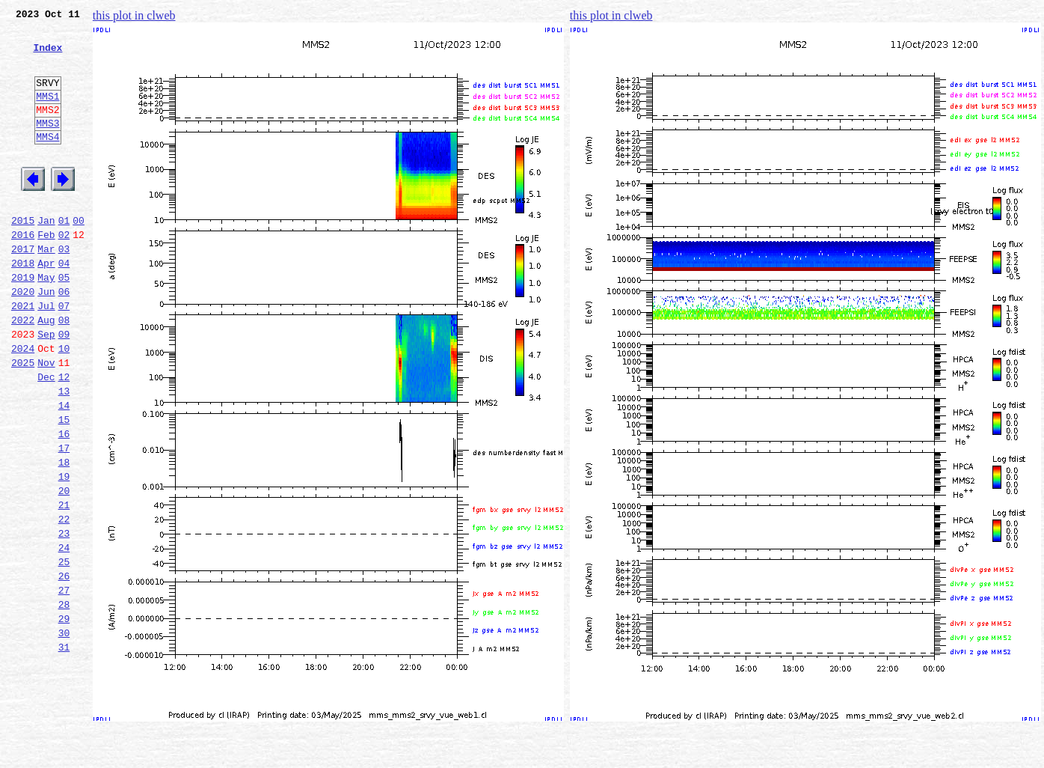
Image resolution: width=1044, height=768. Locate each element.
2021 (22, 355)
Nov (46, 420)
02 (64, 272)
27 (64, 684)
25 (64, 651)
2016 (22, 272)
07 (64, 355)
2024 (22, 404)
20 (64, 569)
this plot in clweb (134, 15)
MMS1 (47, 114)
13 (64, 453)
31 (64, 750)
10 (64, 404)
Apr (46, 305)
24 (64, 634)
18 (64, 536)
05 (64, 322)
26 (64, 667)
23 (64, 618)
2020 (22, 338)
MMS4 (47, 161)
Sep (46, 387)
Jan (46, 256)
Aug (46, 371)
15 (64, 486)
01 (64, 256)
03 (64, 289)
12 (64, 437)
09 (64, 387)
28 (64, 700)
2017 (22, 289)
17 (64, 519)
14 (64, 470)
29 (64, 717)
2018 (22, 305)
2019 (22, 322)
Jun (46, 338)
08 (64, 371)
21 (64, 585)
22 (64, 602)
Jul (46, 355)
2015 (22, 256)
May (46, 322)
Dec (46, 437)
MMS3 (47, 145)
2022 (22, 371)
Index (47, 56)
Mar (46, 289)
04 (64, 305)
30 (64, 733)
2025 (22, 420)
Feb (46, 272)
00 (79, 256)
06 (64, 338)
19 (64, 552)
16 (64, 503)
